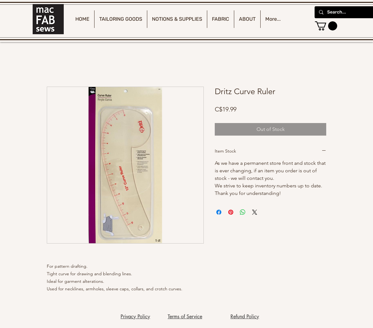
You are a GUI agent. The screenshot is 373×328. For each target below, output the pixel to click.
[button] (326, 25)
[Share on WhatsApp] (242, 212)
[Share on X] (254, 212)
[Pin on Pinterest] (231, 212)
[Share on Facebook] (219, 212)
